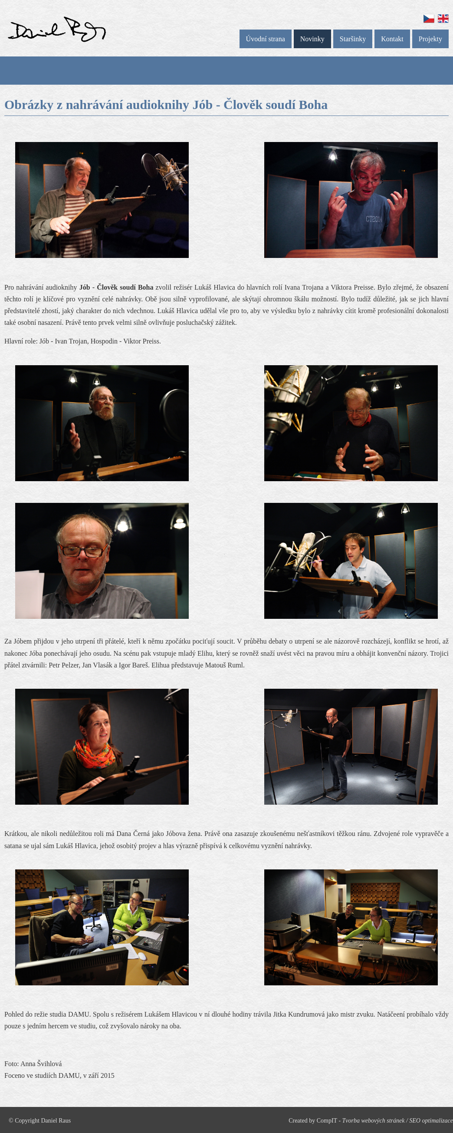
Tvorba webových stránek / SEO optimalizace (397, 1120)
